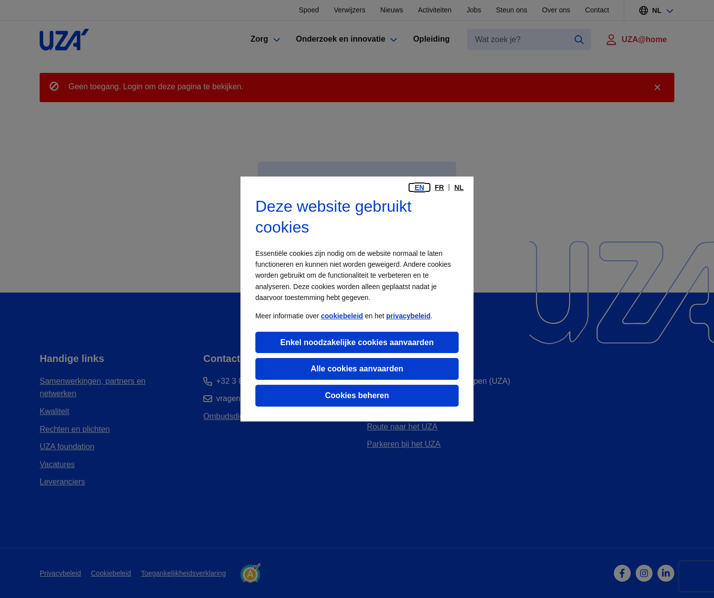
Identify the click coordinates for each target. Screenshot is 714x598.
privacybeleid (408, 316)
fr (439, 187)
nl (459, 187)
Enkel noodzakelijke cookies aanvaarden (356, 342)
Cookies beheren (357, 395)
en (419, 187)
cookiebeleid (342, 316)
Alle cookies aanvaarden (357, 368)
